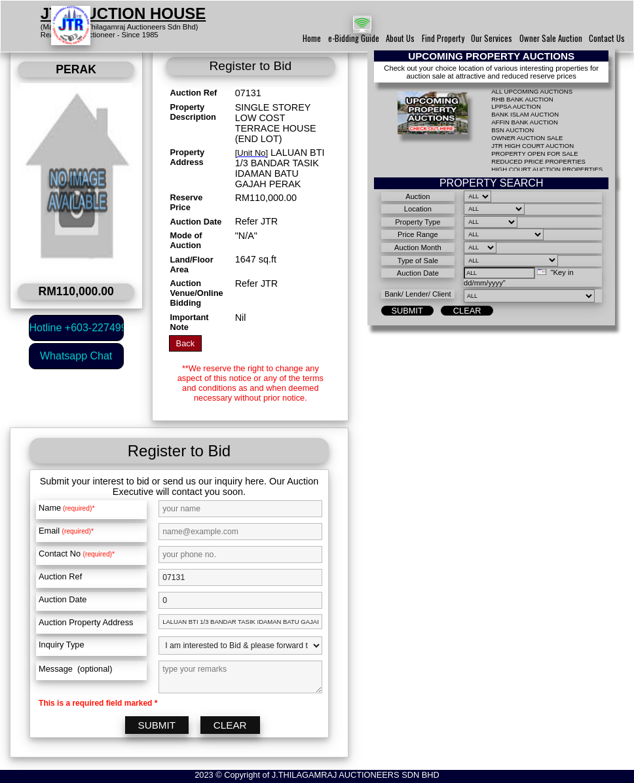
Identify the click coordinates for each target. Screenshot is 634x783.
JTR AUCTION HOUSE (123, 13)
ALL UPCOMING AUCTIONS (531, 91)
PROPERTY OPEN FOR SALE (534, 153)
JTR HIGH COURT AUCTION (532, 145)
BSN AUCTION (512, 130)
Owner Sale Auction (550, 38)
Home (312, 38)
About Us (400, 38)
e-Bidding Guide (353, 38)
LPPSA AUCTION (516, 106)
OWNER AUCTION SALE (527, 137)
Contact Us (607, 38)
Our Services (491, 38)
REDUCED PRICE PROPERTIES (538, 161)
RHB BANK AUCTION (522, 99)
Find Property (443, 38)
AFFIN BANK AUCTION (524, 122)
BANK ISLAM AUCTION (525, 114)
